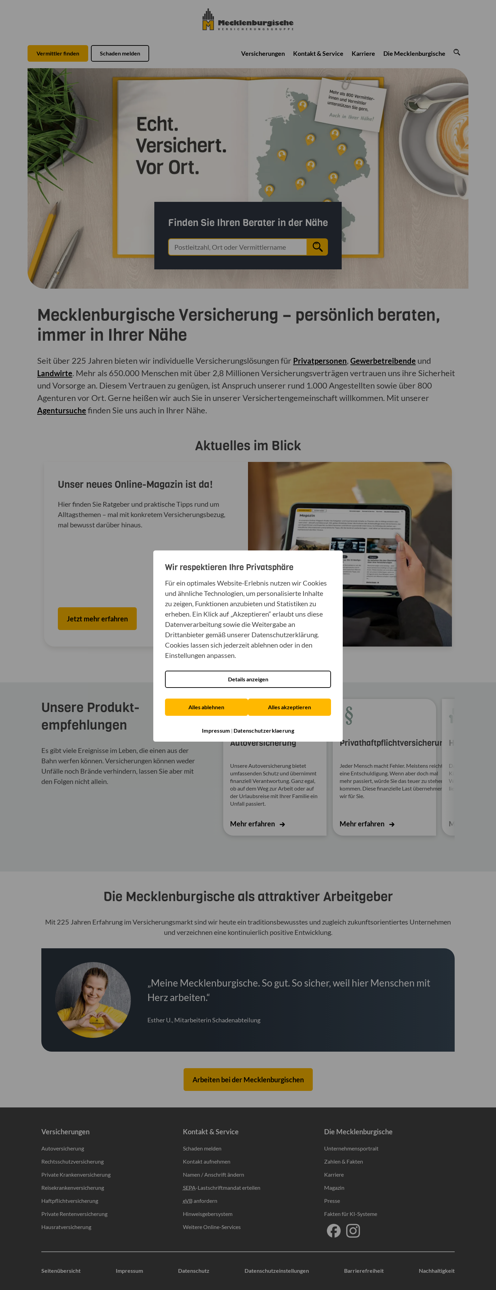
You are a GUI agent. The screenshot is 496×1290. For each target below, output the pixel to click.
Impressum (216, 730)
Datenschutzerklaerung (264, 730)
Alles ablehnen (206, 707)
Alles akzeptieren (290, 707)
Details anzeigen (248, 679)
